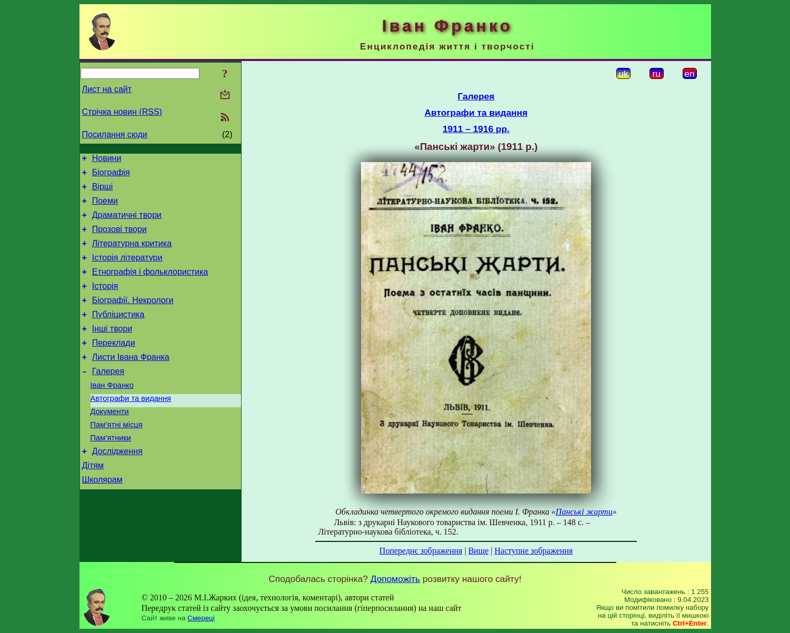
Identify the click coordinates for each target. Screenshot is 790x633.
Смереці (201, 618)
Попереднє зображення (421, 550)
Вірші (102, 191)
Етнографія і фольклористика (150, 286)
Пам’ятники (111, 471)
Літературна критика (132, 254)
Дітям (93, 501)
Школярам (102, 517)
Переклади (113, 364)
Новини (107, 159)
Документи (110, 441)
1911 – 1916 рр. (476, 129)
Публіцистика (118, 333)
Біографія (111, 175)
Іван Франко (112, 412)
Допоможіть (395, 579)
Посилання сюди (114, 134)
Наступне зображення (533, 550)
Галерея (108, 396)
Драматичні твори (127, 222)
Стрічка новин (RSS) (122, 111)
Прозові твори (119, 238)
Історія (105, 301)
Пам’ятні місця (117, 456)
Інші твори (112, 349)
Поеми (105, 207)
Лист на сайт (107, 89)
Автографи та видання (131, 427)
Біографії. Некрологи (133, 317)
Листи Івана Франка (130, 380)
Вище (478, 550)
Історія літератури (127, 270)
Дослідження (117, 485)
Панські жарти (584, 511)
